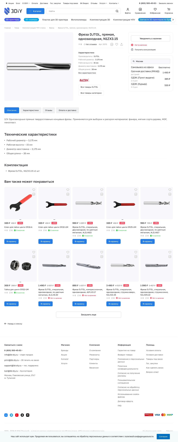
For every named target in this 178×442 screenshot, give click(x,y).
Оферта (169, 431)
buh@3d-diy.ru (11, 371)
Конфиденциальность (152, 431)
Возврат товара (125, 354)
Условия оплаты (153, 350)
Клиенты (93, 363)
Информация (124, 345)
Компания (94, 345)
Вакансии (94, 367)
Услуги (64, 363)
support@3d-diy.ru (12, 365)
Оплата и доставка (67, 110)
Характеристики (31, 110)
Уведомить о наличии (150, 38)
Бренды (64, 350)
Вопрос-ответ (152, 372)
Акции (64, 354)
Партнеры (94, 359)
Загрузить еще (88, 314)
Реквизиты (94, 354)
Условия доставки (154, 354)
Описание (11, 110)
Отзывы (48, 110)
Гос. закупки (152, 363)
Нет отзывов (90, 44)
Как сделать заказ (154, 367)
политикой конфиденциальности (139, 436)
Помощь (150, 345)
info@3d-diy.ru (11, 354)
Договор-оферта (125, 401)
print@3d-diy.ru (11, 360)
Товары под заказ (154, 359)
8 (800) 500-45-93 (147, 3)
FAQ (119, 405)
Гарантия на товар (126, 350)
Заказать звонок (166, 3)
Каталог (65, 359)
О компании (95, 350)
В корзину (11, 241)
